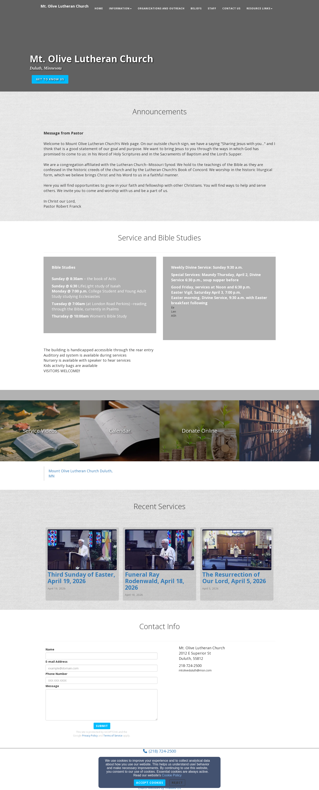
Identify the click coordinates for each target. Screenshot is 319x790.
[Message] (101, 704)
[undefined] (40, 430)
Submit (102, 726)
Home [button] (99, 8)
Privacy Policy (90, 735)
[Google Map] (227, 706)
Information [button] (120, 8)
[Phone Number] (101, 680)
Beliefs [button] (196, 8)
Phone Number (56, 674)
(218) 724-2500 (162, 751)
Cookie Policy (172, 775)
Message (52, 686)
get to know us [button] (50, 79)
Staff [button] (212, 8)
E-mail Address (57, 661)
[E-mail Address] (101, 668)
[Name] (101, 656)
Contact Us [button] (231, 8)
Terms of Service (112, 735)
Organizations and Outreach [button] (161, 8)
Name (50, 649)
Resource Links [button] (259, 8)
